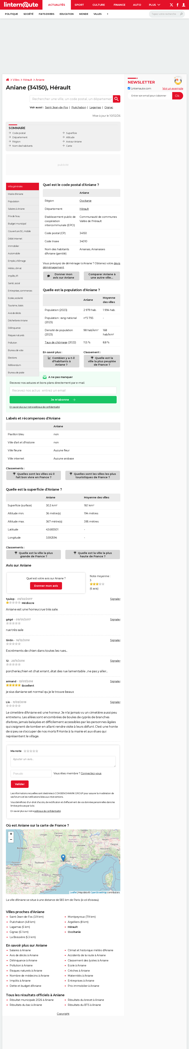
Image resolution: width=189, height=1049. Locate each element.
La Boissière (17, 937)
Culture (98, 4)
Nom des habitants (22, 145)
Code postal (18, 133)
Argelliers (74, 922)
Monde (83, 14)
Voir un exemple (172, 88)
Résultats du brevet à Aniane (86, 1000)
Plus (154, 4)
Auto (137, 4)
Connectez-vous (91, 773)
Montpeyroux (76, 916)
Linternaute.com (139, 88)
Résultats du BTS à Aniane (84, 1005)
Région (16, 141)
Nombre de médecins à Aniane (29, 975)
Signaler (115, 599)
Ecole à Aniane (77, 965)
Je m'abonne (60, 399)
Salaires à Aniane (20, 950)
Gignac (108, 107)
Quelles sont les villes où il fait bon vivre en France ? (35, 475)
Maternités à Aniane (80, 975)
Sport (79, 4)
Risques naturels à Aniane (26, 970)
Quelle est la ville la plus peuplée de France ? (102, 361)
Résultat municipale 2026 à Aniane (32, 1000)
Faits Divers (46, 14)
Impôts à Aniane (20, 980)
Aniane (40, 79)
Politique (11, 14)
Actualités (56, 4)
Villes (97, 14)
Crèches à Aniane (79, 970)
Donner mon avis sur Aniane (63, 276)
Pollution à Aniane (21, 965)
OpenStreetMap (98, 892)
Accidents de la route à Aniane (87, 955)
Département (20, 137)
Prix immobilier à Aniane (83, 986)
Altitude (70, 137)
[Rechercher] (167, 14)
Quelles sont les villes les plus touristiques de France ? (94, 475)
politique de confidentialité (47, 811)
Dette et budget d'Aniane (25, 986)
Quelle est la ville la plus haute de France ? (94, 554)
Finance (119, 4)
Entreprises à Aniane (81, 980)
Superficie (71, 133)
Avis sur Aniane (74, 141)
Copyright (63, 1013)
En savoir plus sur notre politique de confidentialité (35, 407)
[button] (63, 858)
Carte (69, 145)
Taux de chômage (56, 342)
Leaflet (73, 892)
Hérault (27, 79)
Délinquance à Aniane (23, 960)
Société (28, 14)
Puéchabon (78, 107)
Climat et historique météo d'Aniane (90, 950)
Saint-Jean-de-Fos (56, 107)
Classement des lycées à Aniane (88, 960)
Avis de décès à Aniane (24, 955)
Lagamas (95, 107)
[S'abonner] (155, 95)
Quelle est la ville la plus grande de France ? (35, 554)
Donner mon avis (46, 585)
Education (67, 14)
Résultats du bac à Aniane (26, 1005)
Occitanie (86, 200)
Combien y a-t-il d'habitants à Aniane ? (63, 361)
